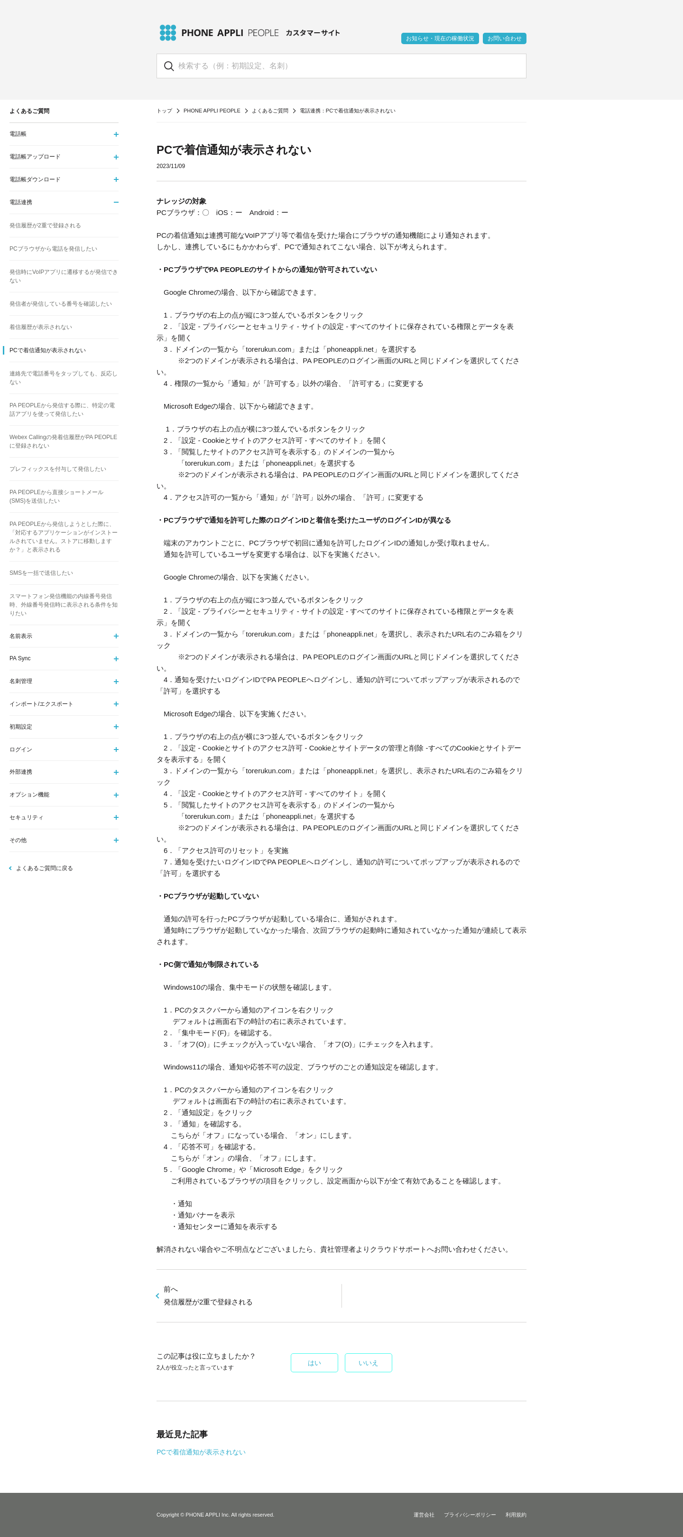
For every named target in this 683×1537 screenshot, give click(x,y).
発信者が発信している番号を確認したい (60, 303)
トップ (164, 110)
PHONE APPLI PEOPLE (212, 110)
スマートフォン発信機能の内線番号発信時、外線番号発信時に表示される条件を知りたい (63, 605)
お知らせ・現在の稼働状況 (440, 38)
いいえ (368, 1363)
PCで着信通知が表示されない (201, 1452)
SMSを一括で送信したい (41, 573)
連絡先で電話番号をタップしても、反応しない (63, 377)
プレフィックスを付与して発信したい (57, 469)
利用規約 (516, 1515)
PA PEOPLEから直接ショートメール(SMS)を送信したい (56, 496)
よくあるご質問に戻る (44, 868)
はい (314, 1363)
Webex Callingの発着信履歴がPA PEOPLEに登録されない (63, 441)
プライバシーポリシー (470, 1515)
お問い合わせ (505, 38)
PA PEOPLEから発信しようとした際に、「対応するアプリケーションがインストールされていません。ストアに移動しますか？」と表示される (63, 537)
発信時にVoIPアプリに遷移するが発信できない (63, 276)
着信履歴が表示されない (40, 327)
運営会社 (424, 1515)
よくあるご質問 (270, 110)
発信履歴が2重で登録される (45, 225)
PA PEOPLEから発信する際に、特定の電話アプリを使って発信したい (62, 409)
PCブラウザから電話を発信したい (53, 248)
